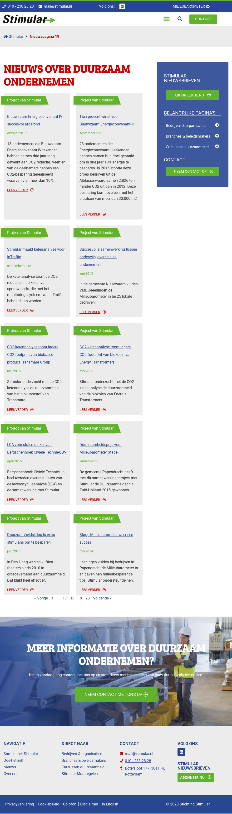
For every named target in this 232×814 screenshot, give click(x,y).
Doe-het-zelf (14, 760)
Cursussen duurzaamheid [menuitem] (187, 147)
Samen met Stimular (21, 754)
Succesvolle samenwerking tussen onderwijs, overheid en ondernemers (108, 257)
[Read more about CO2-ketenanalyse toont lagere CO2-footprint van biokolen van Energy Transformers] (109, 409)
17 (65, 598)
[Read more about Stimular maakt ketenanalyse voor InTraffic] (36, 310)
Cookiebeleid (48, 804)
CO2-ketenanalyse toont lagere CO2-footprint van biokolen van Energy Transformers (105, 354)
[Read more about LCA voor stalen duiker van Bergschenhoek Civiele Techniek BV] (36, 499)
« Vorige (41, 598)
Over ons (11, 773)
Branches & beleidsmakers (84, 760)
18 (72, 598)
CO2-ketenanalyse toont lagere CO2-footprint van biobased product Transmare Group (32, 354)
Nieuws (10, 767)
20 (87, 598)
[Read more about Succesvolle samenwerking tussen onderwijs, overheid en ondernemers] (109, 312)
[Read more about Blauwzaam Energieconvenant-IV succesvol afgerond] (36, 190)
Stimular (13, 36)
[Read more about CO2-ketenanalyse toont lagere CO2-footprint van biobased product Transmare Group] (36, 409)
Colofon (69, 804)
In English (110, 804)
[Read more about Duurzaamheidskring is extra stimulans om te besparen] (36, 589)
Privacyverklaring (19, 804)
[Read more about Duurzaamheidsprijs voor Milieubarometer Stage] (109, 499)
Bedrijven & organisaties (82, 754)
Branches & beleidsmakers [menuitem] (188, 136)
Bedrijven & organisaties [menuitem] (186, 125)
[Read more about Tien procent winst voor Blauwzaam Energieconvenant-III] (109, 214)
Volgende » (102, 598)
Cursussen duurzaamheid (83, 767)
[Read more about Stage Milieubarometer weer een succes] (109, 589)
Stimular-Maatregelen (80, 773)
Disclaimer (89, 804)
